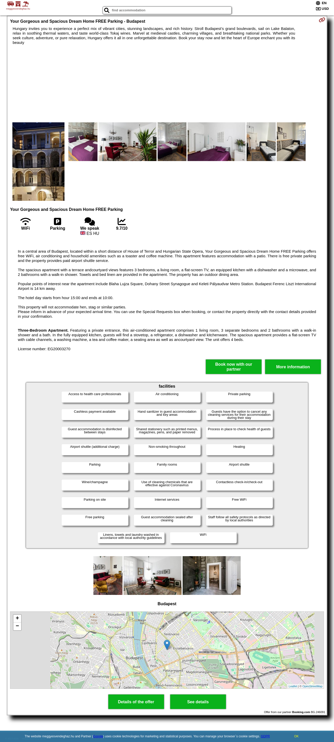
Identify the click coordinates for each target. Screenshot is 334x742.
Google (98, 736)
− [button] (17, 626)
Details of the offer (136, 702)
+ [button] (17, 619)
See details (198, 702)
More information (293, 367)
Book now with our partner (233, 366)
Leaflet (293, 686)
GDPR (265, 736)
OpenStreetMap (312, 686)
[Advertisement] (167, 83)
